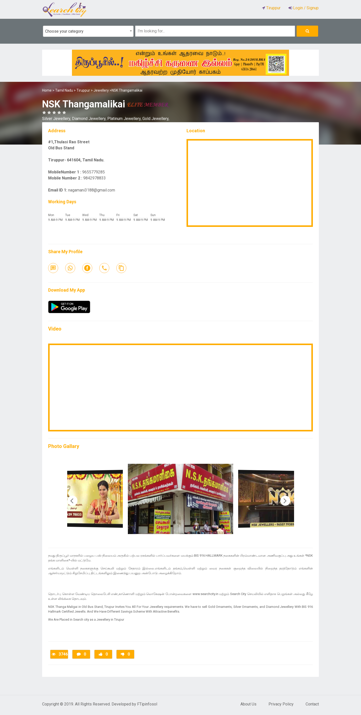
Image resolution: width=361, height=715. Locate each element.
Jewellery (101, 90)
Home (47, 90)
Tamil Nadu (64, 90)
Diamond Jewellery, (89, 118)
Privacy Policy (281, 704)
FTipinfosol (147, 704)
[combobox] (88, 31)
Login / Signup (305, 8)
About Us (248, 704)
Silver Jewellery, (57, 118)
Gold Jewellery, (155, 118)
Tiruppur (83, 90)
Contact (312, 704)
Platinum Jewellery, (124, 118)
